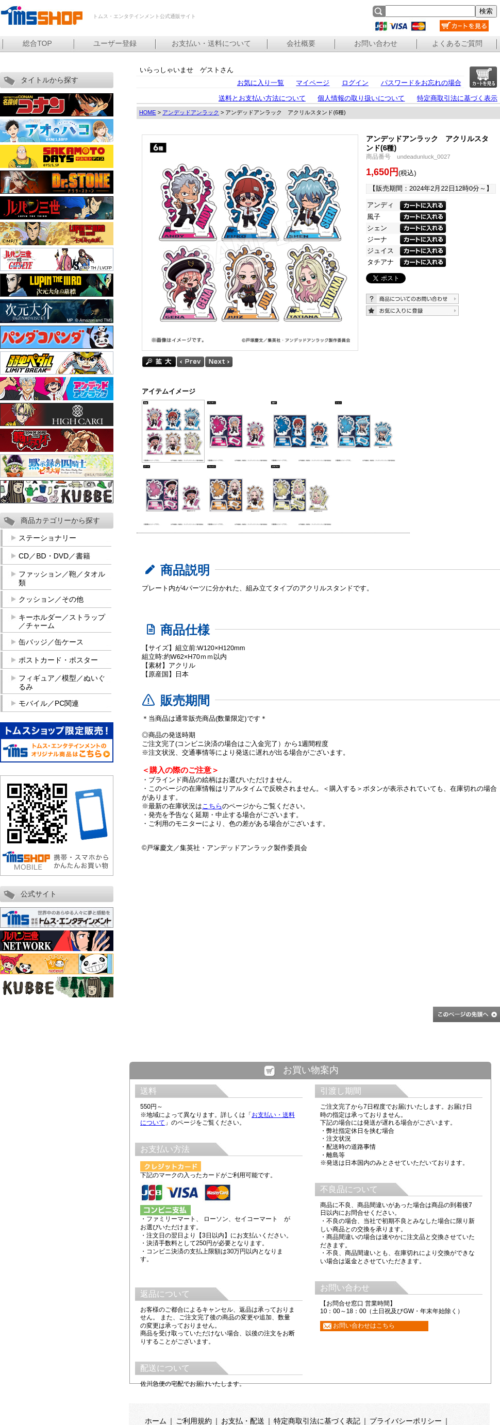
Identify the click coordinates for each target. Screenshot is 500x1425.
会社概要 (301, 43)
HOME (147, 112)
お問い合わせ (375, 43)
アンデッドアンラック (190, 112)
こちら (212, 806)
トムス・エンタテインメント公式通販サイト (41, 15)
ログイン (355, 83)
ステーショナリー (47, 538)
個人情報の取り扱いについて (361, 98)
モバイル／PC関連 (49, 703)
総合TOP (37, 43)
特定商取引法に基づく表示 (457, 98)
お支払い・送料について (211, 43)
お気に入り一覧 (260, 83)
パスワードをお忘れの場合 (421, 83)
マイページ (312, 83)
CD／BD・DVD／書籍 (54, 556)
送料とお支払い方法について (262, 98)
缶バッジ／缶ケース (51, 642)
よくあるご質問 (457, 43)
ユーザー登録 (115, 43)
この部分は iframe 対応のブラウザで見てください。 (310, 1237)
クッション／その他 (51, 599)
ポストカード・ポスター (58, 660)
